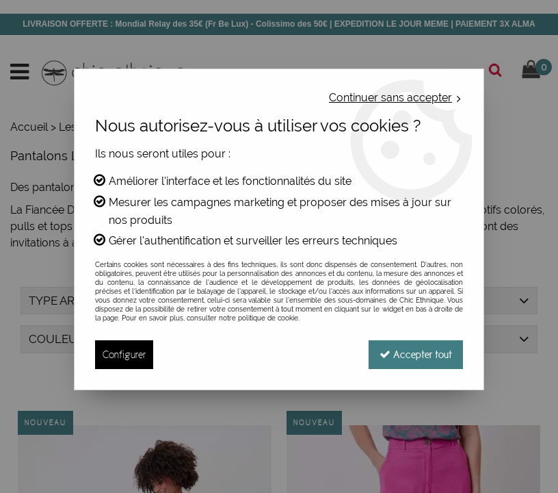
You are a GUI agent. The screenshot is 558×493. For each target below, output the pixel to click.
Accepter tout (416, 354)
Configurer (124, 354)
